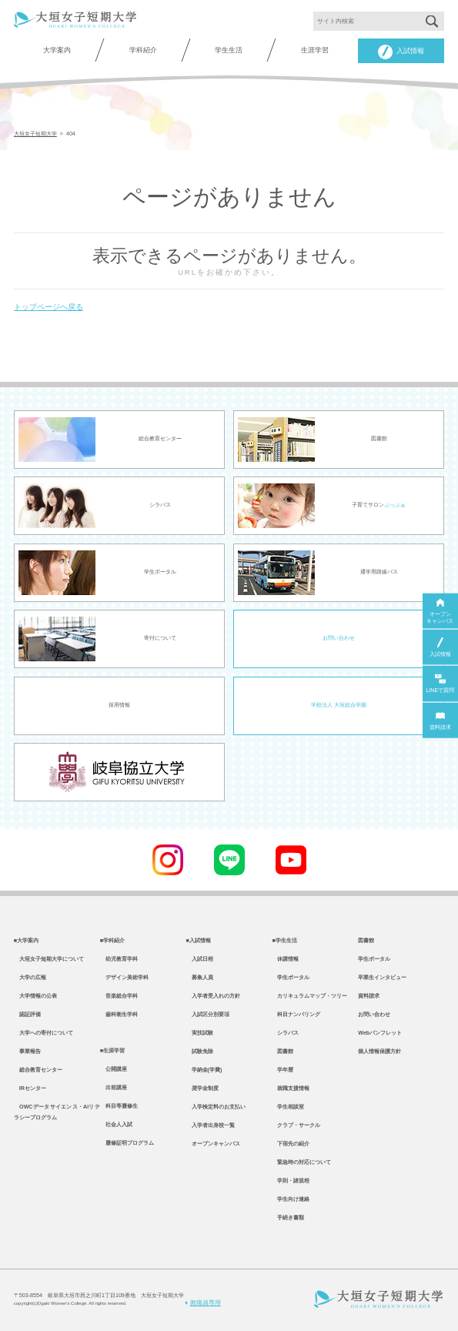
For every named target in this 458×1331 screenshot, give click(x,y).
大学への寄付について (43, 1033)
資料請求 (368, 996)
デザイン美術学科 (124, 978)
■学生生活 (284, 941)
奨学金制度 (202, 1088)
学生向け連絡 (290, 1199)
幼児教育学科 (119, 959)
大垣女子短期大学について (49, 959)
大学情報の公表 (35, 996)
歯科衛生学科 (119, 1015)
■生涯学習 (112, 1051)
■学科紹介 (112, 941)
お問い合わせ (339, 638)
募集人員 (199, 978)
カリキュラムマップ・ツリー (309, 996)
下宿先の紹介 (290, 1144)
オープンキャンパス (213, 1144)
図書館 (282, 1051)
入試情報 (401, 52)
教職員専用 (203, 1302)
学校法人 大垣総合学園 (338, 705)
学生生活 (228, 50)
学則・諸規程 (290, 1181)
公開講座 (113, 1069)
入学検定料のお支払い (216, 1107)
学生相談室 (288, 1107)
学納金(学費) (204, 1070)
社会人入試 (116, 1125)
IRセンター (30, 1088)
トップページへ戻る (48, 307)
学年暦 (282, 1070)
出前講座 (113, 1088)
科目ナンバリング (296, 1015)
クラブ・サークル (296, 1125)
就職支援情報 (290, 1088)
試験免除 (199, 1051)
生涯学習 (315, 50)
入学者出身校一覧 (210, 1125)
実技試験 (199, 1033)
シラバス (285, 1033)
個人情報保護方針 (379, 1051)
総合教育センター (38, 1070)
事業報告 (27, 1051)
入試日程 (199, 959)
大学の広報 (30, 978)
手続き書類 (288, 1218)
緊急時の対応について (301, 1162)
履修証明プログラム (127, 1143)
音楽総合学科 (119, 996)
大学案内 (57, 50)
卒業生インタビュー (382, 978)
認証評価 (27, 1015)
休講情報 (285, 959)
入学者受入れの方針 (213, 996)
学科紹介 (143, 50)
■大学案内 (26, 941)
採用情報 (119, 705)
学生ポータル (290, 978)
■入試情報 (198, 941)
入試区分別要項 (207, 1015)
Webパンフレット (380, 1033)
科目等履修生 (119, 1106)
